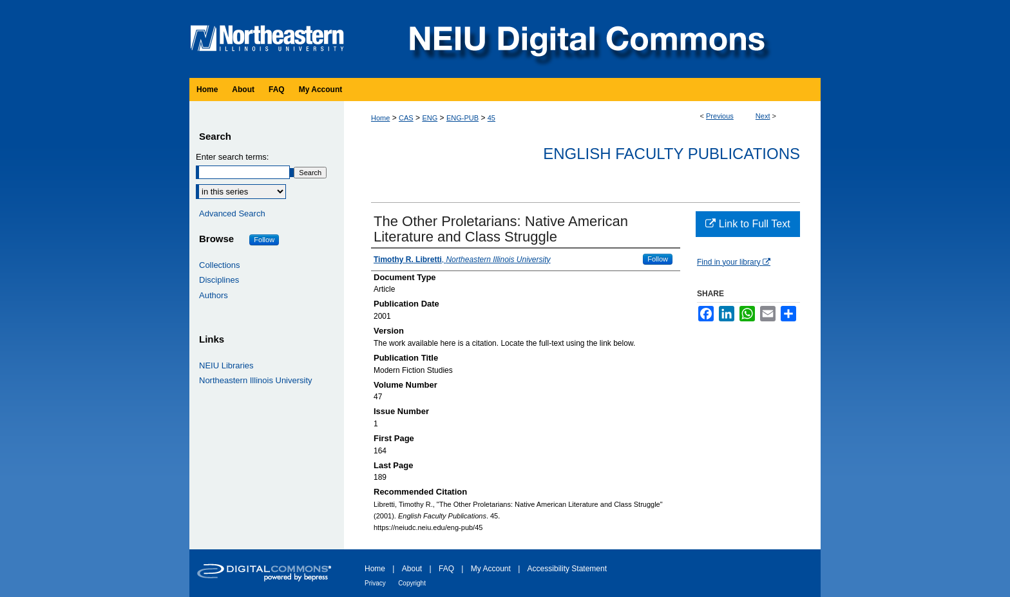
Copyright (412, 583)
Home (380, 118)
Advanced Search (232, 213)
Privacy (375, 583)
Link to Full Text (747, 223)
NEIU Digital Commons (585, 39)
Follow (657, 259)
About (412, 568)
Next (763, 116)
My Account (491, 568)
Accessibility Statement (567, 568)
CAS (406, 118)
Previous (720, 116)
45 (491, 118)
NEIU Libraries (226, 365)
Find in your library (733, 262)
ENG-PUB (462, 118)
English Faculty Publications (671, 153)
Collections (219, 265)
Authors (213, 295)
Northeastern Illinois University (255, 380)
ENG (429, 118)
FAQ (446, 568)
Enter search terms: (232, 157)
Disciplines (219, 280)
